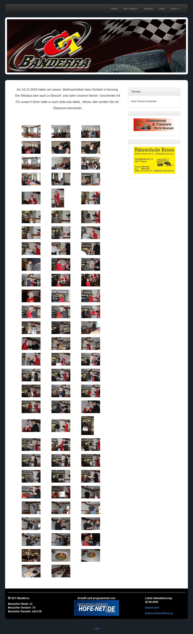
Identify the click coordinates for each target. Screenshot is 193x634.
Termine (148, 8)
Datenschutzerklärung (159, 613)
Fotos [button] (175, 8)
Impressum (152, 607)
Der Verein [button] (130, 8)
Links (162, 8)
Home (114, 8)
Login (96, 628)
